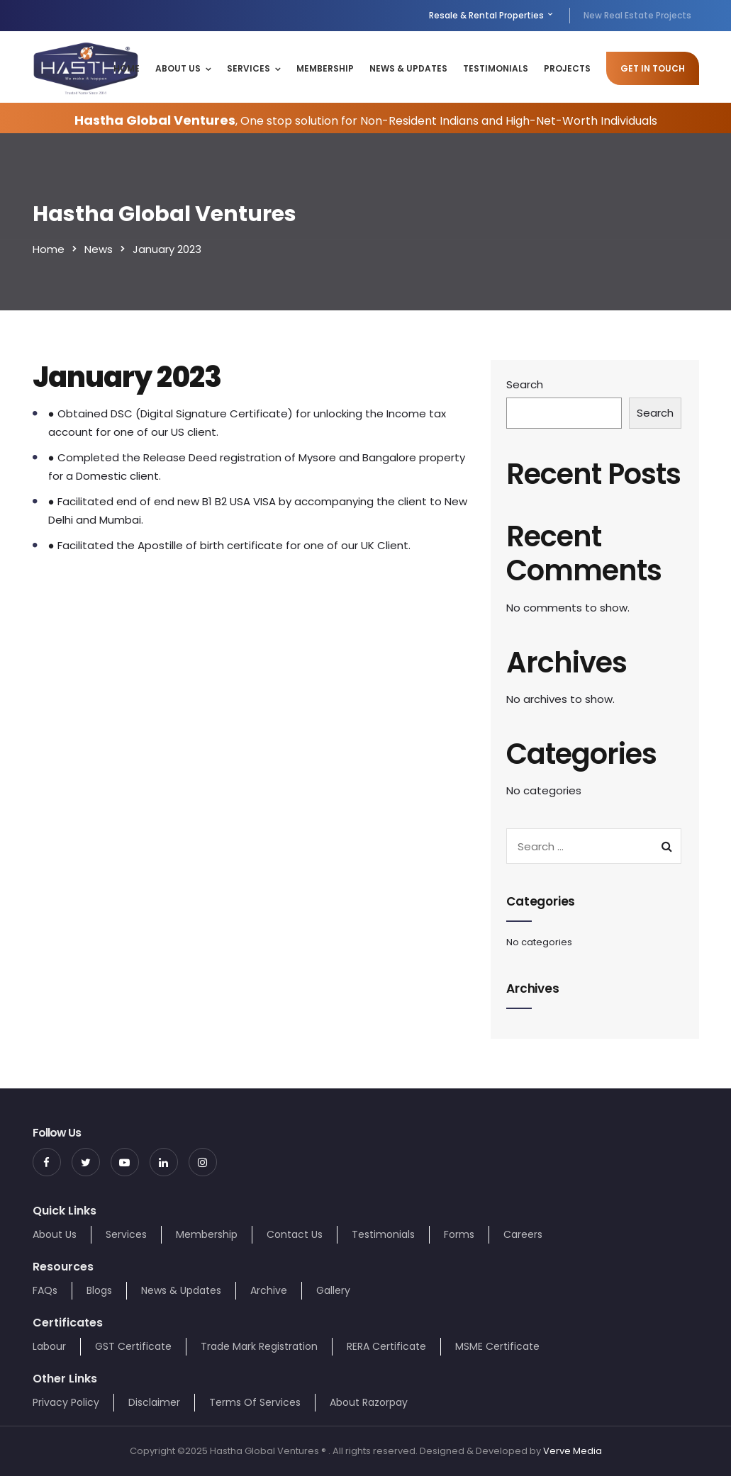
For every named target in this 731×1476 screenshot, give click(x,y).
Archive (268, 1290)
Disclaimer (154, 1402)
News (98, 249)
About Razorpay (369, 1402)
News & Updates (408, 68)
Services (248, 68)
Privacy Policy (66, 1402)
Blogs (99, 1290)
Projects (567, 68)
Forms (459, 1234)
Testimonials (495, 68)
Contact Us (295, 1234)
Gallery (333, 1290)
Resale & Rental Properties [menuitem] (491, 15)
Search (524, 384)
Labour (49, 1346)
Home (126, 68)
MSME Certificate (497, 1346)
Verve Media (572, 1451)
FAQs (45, 1290)
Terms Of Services (255, 1402)
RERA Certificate (386, 1346)
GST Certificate (133, 1346)
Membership (325, 68)
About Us (178, 68)
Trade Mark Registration (259, 1346)
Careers (522, 1234)
